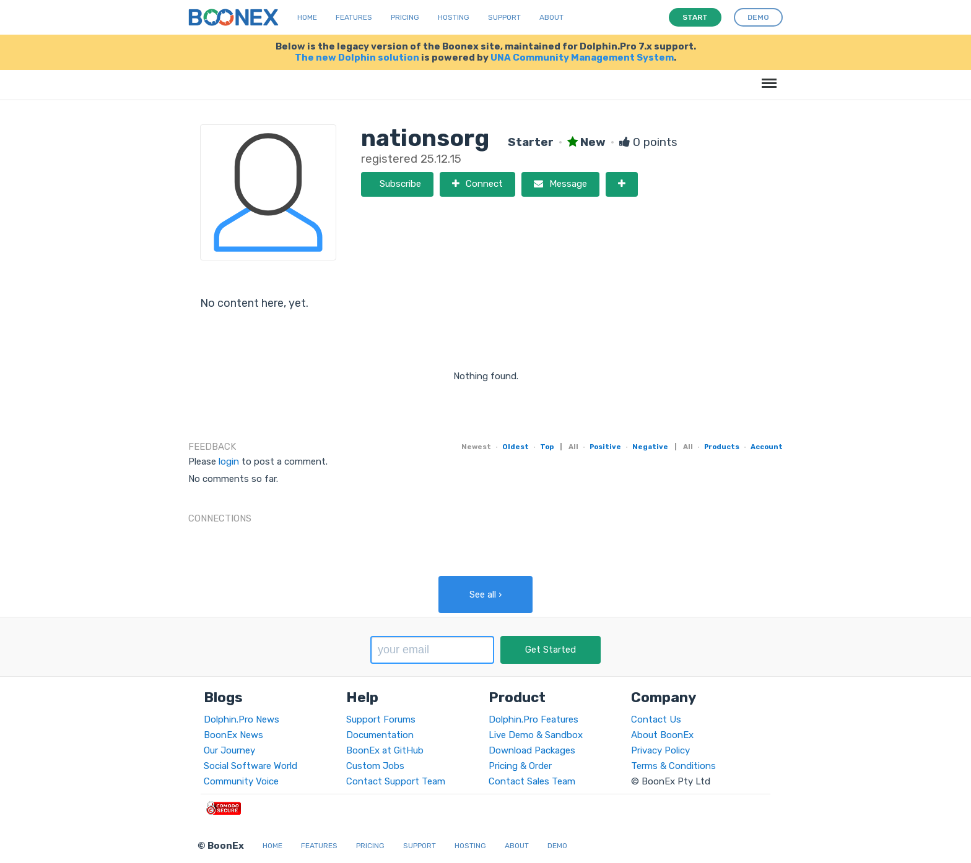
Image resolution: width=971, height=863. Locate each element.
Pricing (405, 17)
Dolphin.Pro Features (533, 719)
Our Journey (229, 750)
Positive (605, 446)
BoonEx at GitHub (385, 750)
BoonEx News (233, 735)
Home (307, 17)
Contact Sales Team (532, 781)
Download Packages (532, 750)
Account (767, 446)
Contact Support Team (395, 781)
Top (547, 446)
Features (354, 17)
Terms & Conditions (673, 765)
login (229, 461)
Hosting (453, 17)
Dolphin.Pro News (241, 719)
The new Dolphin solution (357, 57)
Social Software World (250, 765)
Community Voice (241, 781)
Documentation (380, 735)
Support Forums (381, 719)
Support (504, 17)
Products (721, 446)
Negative (650, 446)
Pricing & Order (520, 765)
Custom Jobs (375, 765)
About (551, 17)
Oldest (515, 446)
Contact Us (656, 719)
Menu (766, 77)
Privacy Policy (660, 750)
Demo (557, 845)
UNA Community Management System (582, 57)
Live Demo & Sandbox (536, 735)
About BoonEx (662, 735)
